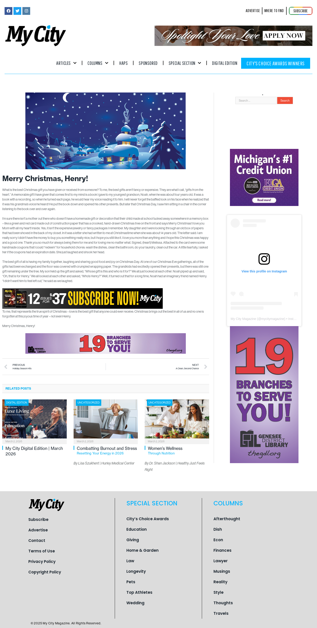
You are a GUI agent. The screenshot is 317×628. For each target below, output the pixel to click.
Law (130, 561)
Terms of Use (41, 551)
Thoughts (223, 603)
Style (218, 592)
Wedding (135, 603)
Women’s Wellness (178, 450)
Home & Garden (142, 550)
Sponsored (148, 63)
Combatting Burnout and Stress (107, 450)
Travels (221, 613)
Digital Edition (224, 63)
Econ (218, 540)
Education (136, 529)
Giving (132, 540)
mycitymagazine (272, 319)
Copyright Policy (44, 572)
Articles (66, 63)
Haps (123, 63)
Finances (222, 550)
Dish (217, 529)
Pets (130, 582)
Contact (36, 540)
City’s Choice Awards (147, 519)
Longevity (136, 571)
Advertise (38, 530)
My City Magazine (243, 319)
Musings (221, 571)
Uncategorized (88, 402)
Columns (98, 63)
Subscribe (38, 519)
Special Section (185, 63)
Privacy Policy (42, 561)
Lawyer (220, 561)
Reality (220, 582)
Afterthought (226, 519)
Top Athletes (139, 592)
